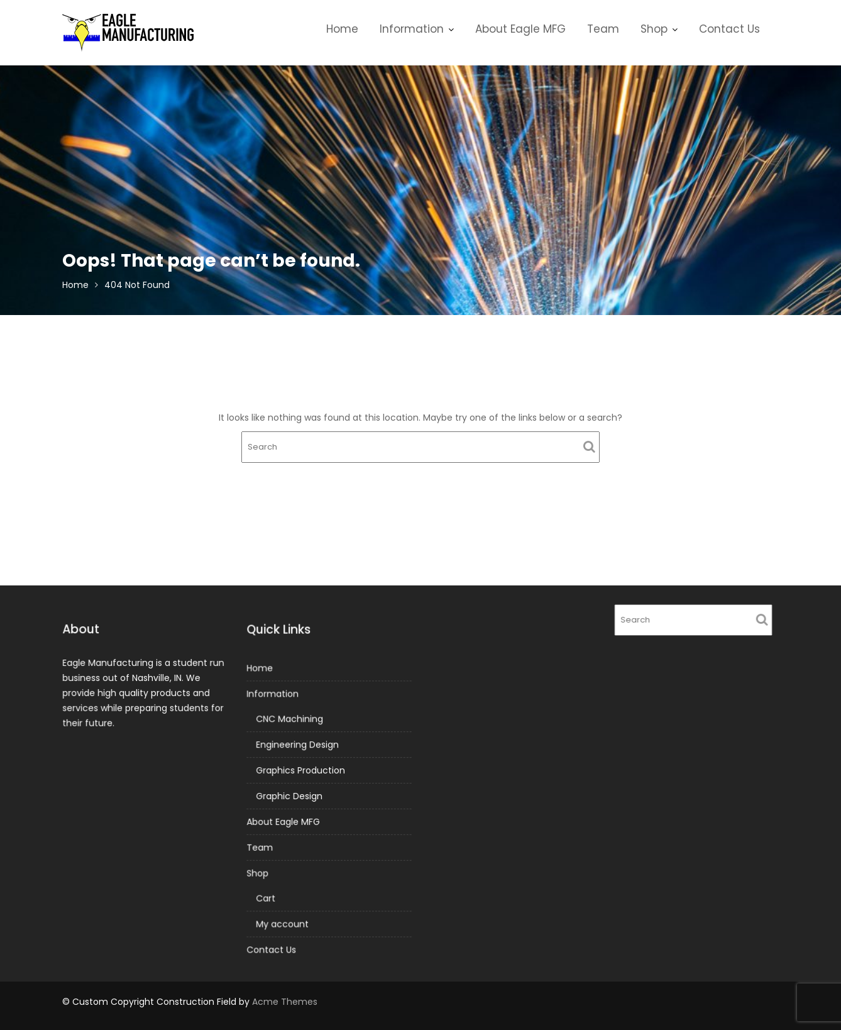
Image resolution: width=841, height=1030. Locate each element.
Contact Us (729, 28)
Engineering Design (297, 745)
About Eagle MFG (520, 28)
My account (282, 922)
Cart (266, 897)
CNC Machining (289, 719)
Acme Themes (284, 1001)
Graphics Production (300, 770)
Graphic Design (289, 796)
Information (412, 28)
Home (342, 28)
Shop (654, 28)
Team (603, 28)
